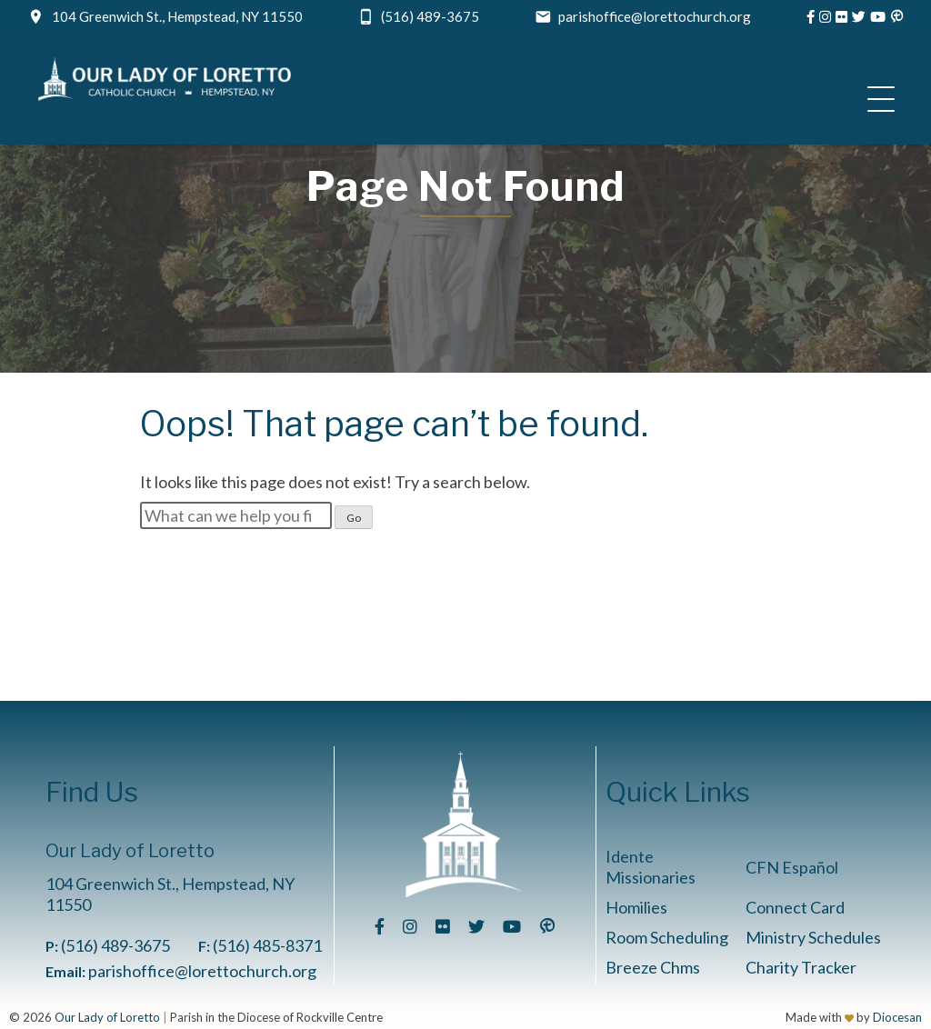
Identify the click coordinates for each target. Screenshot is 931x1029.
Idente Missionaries (651, 866)
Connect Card (795, 907)
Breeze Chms (653, 967)
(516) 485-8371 (267, 945)
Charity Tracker (801, 967)
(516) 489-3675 (430, 16)
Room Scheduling (667, 937)
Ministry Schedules (813, 937)
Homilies (636, 907)
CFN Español (792, 867)
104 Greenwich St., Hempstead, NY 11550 (177, 16)
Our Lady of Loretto (107, 1017)
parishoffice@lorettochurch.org (654, 16)
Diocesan (897, 1017)
